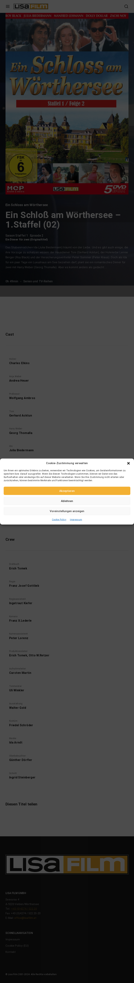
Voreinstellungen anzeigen (67, 511)
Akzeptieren (67, 490)
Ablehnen (67, 501)
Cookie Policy (59, 519)
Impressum (76, 519)
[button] (128, 463)
